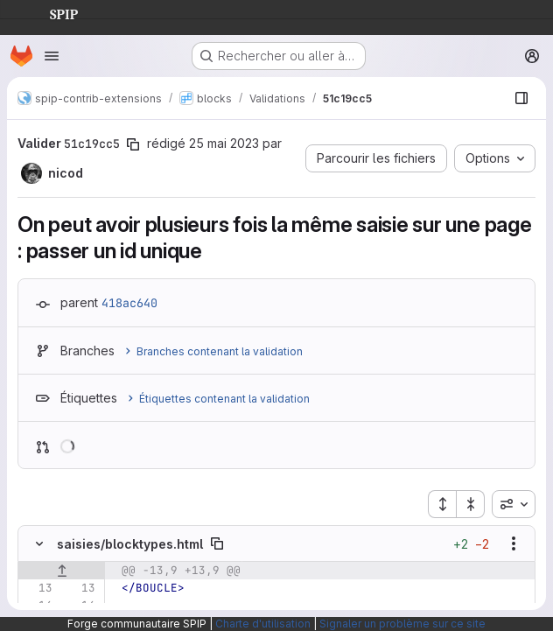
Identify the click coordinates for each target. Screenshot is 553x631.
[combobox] (514, 504)
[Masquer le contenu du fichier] (39, 543)
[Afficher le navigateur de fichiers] (522, 98)
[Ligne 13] (37, 588)
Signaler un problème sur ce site (402, 623)
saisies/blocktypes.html (130, 543)
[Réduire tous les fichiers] (471, 504)
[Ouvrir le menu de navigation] (52, 56)
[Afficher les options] (513, 543)
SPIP (50, 12)
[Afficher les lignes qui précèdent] (61, 570)
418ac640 (130, 303)
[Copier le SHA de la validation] (133, 144)
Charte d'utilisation (263, 623)
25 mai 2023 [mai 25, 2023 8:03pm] (224, 143)
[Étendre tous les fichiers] (442, 504)
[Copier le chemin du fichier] (217, 543)
